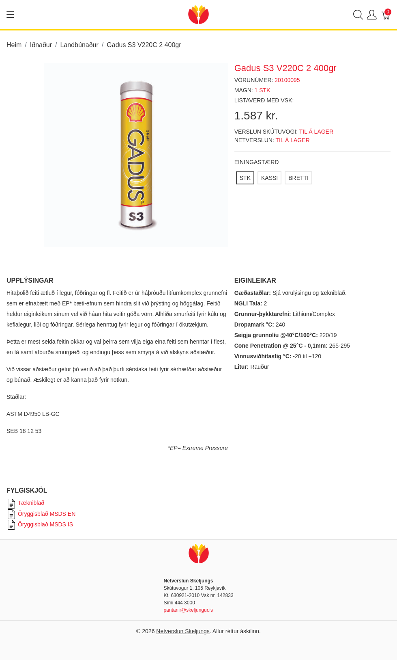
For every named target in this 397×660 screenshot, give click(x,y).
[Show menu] (10, 14)
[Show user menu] (372, 14)
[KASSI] (269, 177)
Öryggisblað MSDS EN (40, 514)
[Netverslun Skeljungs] (198, 14)
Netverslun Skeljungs (183, 631)
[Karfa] (386, 14)
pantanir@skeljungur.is (188, 610)
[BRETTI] (298, 177)
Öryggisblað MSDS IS (39, 524)
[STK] (245, 177)
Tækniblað (25, 503)
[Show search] (358, 14)
